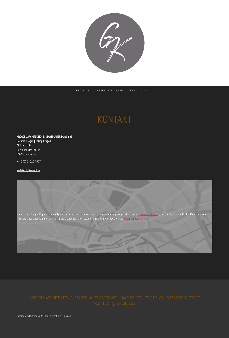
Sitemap (67, 316)
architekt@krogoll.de (28, 170)
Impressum (23, 316)
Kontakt (147, 90)
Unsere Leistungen (109, 90)
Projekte (83, 90)
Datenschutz (36, 316)
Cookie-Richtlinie (149, 214)
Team (131, 90)
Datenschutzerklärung (136, 218)
